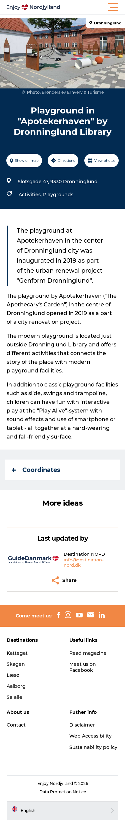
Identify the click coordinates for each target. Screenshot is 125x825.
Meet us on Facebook (82, 667)
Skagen (16, 664)
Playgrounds (58, 195)
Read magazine (88, 653)
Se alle (14, 697)
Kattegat (17, 653)
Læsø (13, 675)
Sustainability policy (93, 747)
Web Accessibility (90, 736)
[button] (92, 7)
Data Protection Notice (62, 791)
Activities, (31, 195)
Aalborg (16, 686)
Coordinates (36, 470)
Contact (16, 725)
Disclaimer (82, 725)
